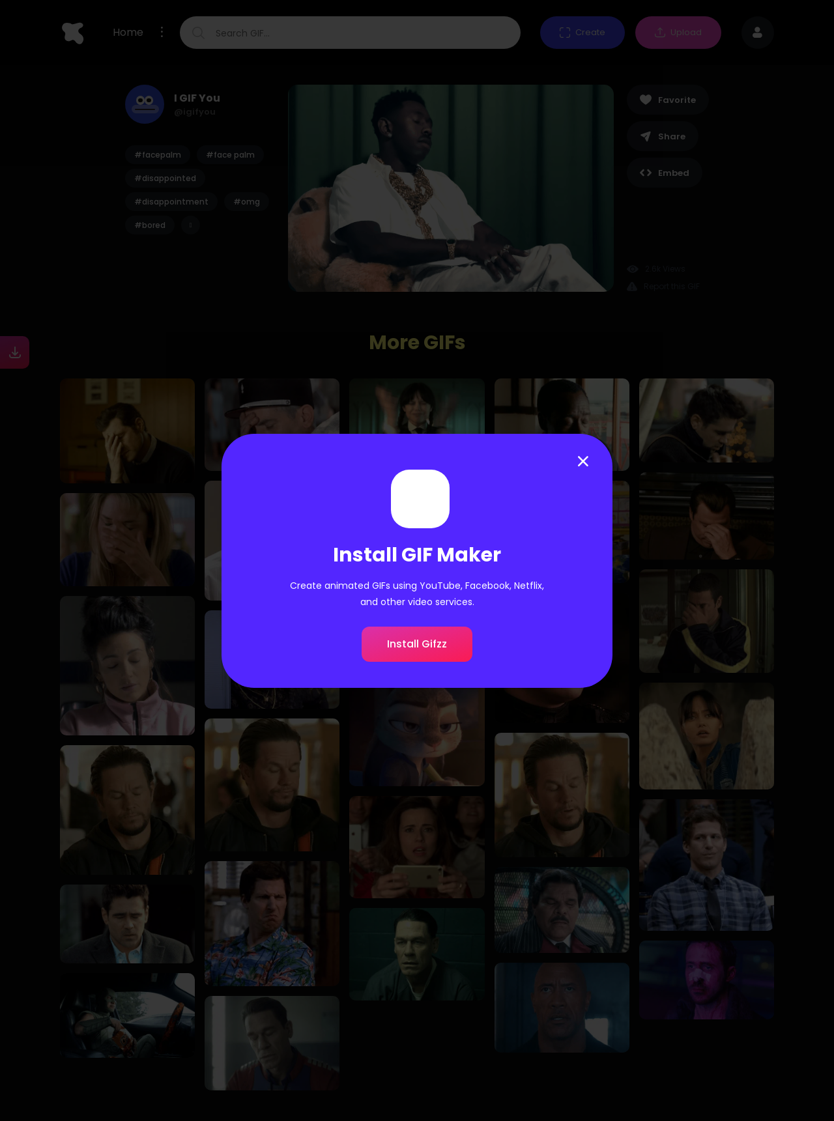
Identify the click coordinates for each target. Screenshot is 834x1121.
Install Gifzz (417, 643)
